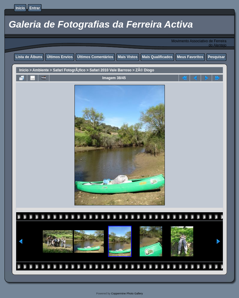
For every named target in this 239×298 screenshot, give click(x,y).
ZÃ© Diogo (145, 70)
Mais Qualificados (157, 57)
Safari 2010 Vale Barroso (110, 70)
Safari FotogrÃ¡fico (69, 70)
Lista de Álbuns (29, 57)
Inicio (20, 8)
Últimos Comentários (95, 57)
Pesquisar (216, 57)
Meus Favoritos (190, 57)
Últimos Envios (60, 57)
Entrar (34, 8)
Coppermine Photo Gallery (127, 293)
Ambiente (41, 70)
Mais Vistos (128, 57)
